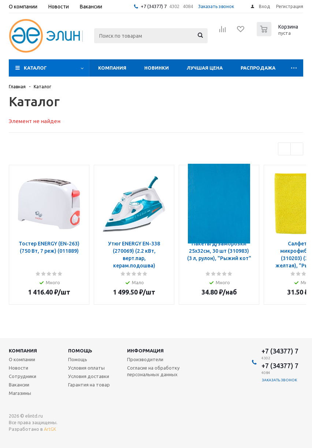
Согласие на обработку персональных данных (153, 371)
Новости (18, 367)
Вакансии (19, 384)
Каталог (35, 67)
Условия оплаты (86, 367)
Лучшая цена (205, 67)
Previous (284, 149)
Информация (145, 350)
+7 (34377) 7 (154, 6)
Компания (112, 67)
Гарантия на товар (89, 384)
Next (297, 149)
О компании (22, 359)
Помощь (80, 350)
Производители (145, 359)
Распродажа (258, 67)
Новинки (156, 67)
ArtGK (50, 429)
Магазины (20, 393)
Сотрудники (22, 376)
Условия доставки (88, 376)
